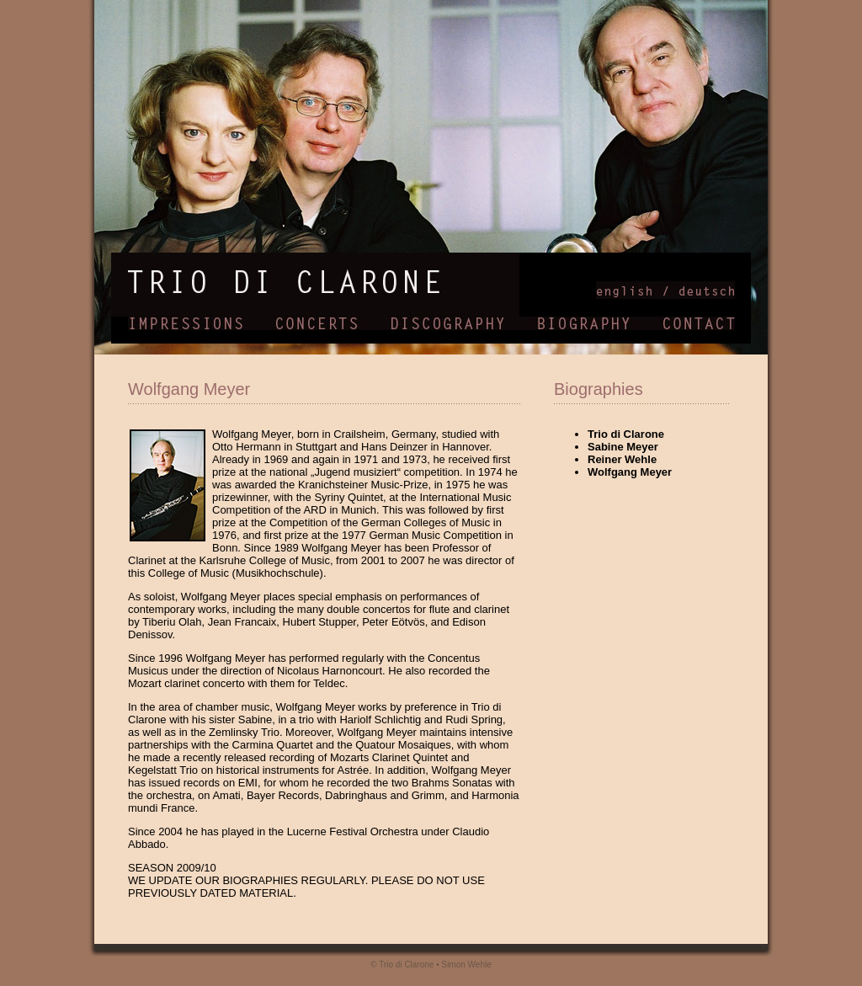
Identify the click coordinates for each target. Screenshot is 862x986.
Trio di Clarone (626, 434)
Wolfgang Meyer (630, 472)
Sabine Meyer (623, 446)
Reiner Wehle (622, 459)
